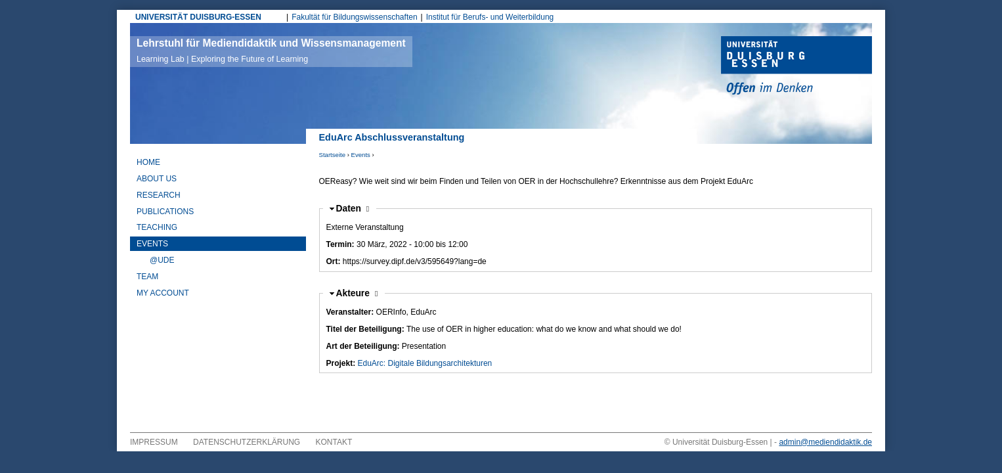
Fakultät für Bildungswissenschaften (354, 17)
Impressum (154, 442)
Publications (165, 211)
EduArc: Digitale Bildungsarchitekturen (425, 363)
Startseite (332, 154)
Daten (353, 209)
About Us (157, 178)
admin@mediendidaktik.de (825, 442)
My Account (163, 293)
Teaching (157, 227)
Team (147, 276)
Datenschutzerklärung (246, 442)
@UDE (162, 260)
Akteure (357, 293)
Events (360, 154)
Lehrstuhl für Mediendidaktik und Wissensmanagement (271, 50)
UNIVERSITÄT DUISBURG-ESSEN (198, 17)
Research (159, 195)
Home (148, 162)
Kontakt (334, 442)
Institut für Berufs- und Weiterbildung (490, 17)
